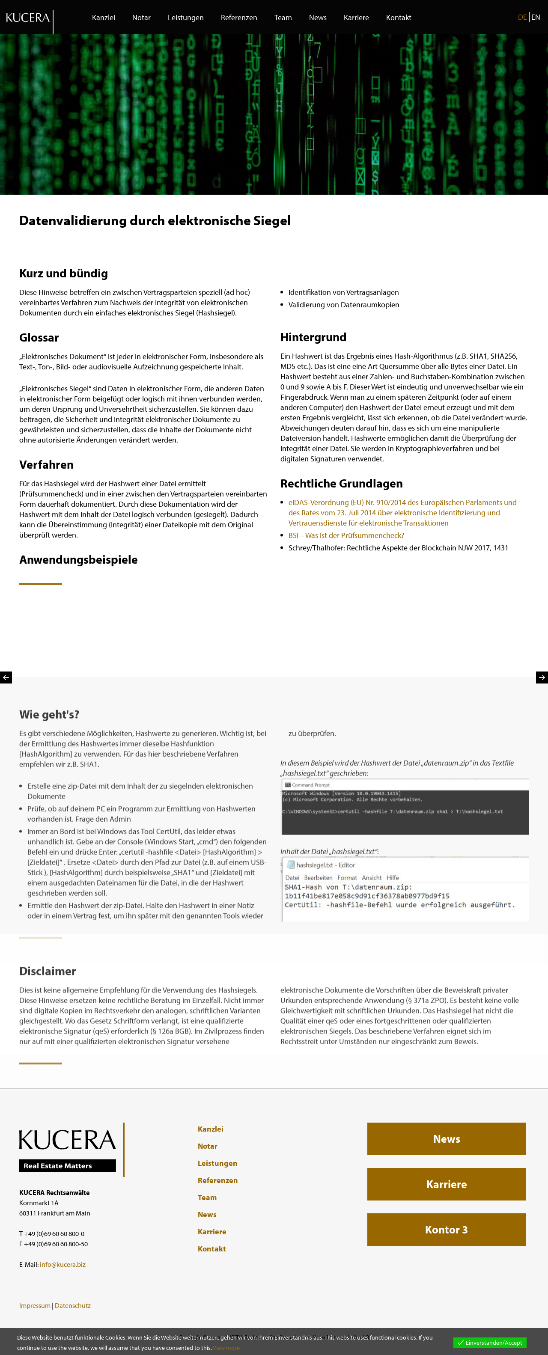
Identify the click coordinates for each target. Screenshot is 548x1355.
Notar (141, 17)
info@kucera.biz (63, 1264)
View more (226, 1348)
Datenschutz (73, 1305)
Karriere (356, 17)
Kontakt (398, 17)
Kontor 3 (446, 1229)
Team (283, 17)
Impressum (35, 1305)
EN (535, 17)
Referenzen (239, 17)
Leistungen (186, 17)
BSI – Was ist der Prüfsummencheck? (346, 545)
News (318, 17)
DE (522, 17)
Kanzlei (103, 17)
